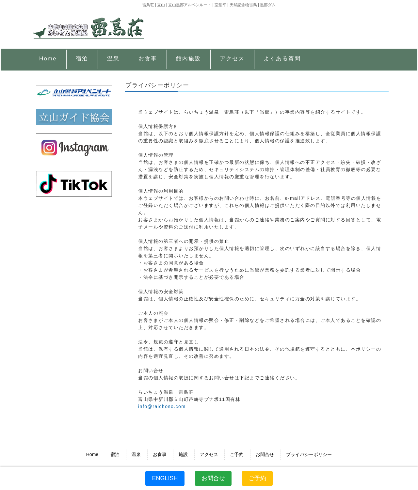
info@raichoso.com (162, 406)
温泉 (136, 454)
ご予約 (237, 454)
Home (92, 454)
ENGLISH (165, 478)
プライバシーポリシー (309, 454)
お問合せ (265, 454)
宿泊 (115, 454)
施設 (183, 454)
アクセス (209, 454)
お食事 (160, 454)
